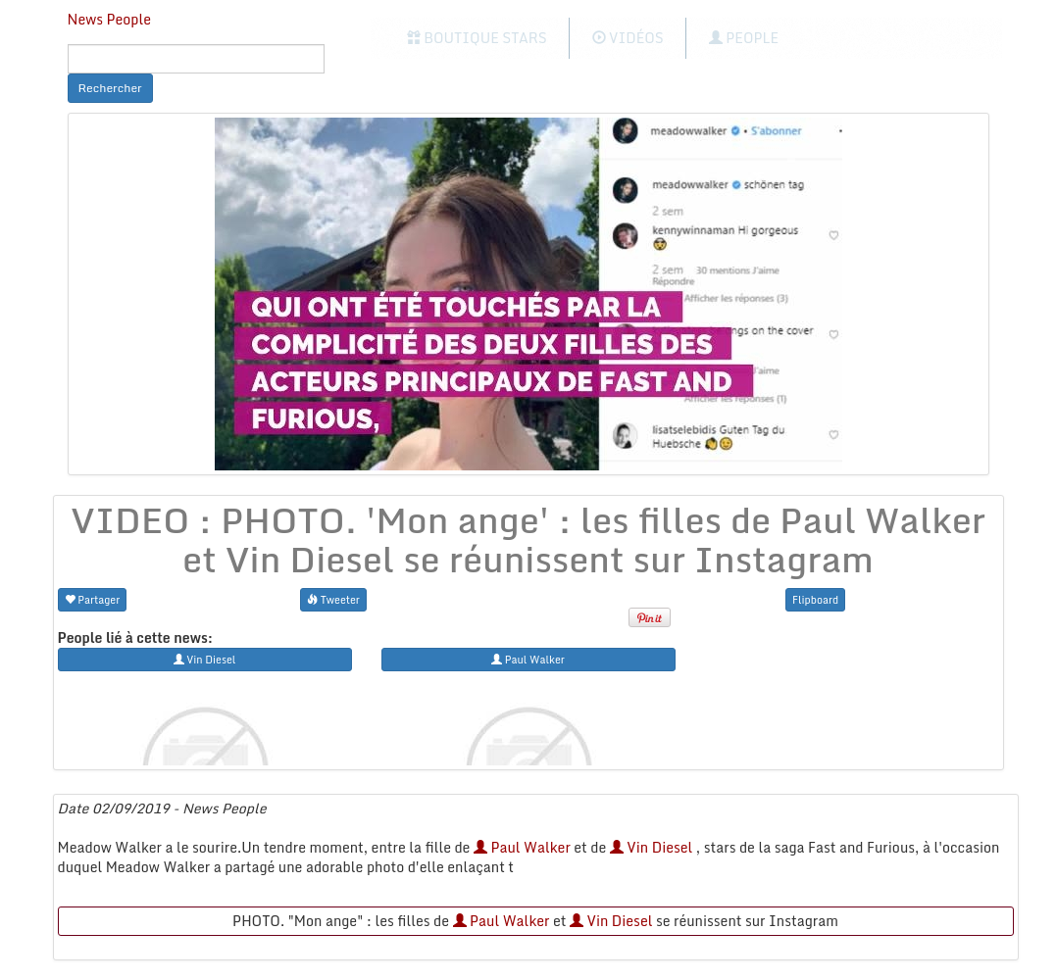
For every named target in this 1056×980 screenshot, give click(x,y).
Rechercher (110, 87)
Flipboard (815, 599)
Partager (93, 599)
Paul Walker (522, 847)
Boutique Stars (477, 37)
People (744, 37)
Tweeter (333, 599)
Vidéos (628, 37)
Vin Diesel (651, 847)
